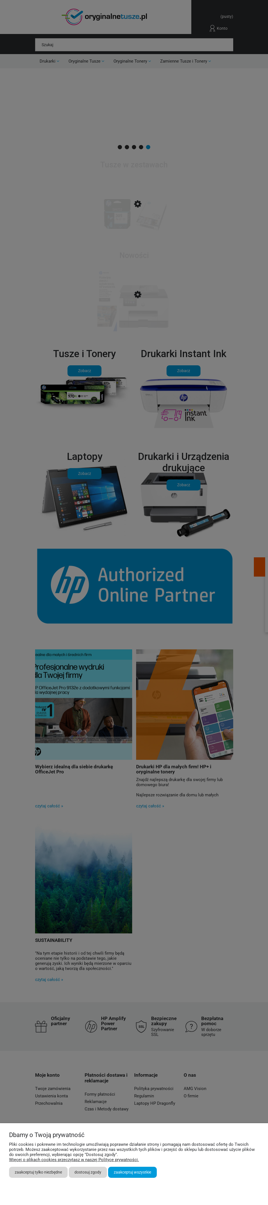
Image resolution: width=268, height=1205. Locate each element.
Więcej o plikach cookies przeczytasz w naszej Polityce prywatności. (74, 1159)
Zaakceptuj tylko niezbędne (38, 1172)
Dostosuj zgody (87, 1172)
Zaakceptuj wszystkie (132, 1172)
